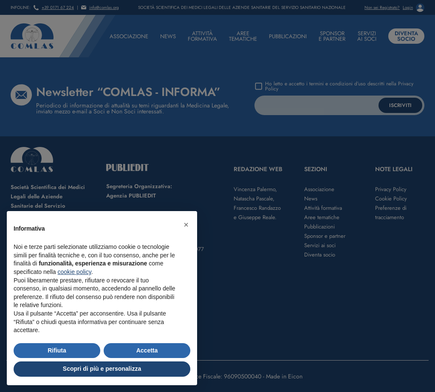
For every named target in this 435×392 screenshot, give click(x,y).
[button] (186, 224)
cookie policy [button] (74, 271)
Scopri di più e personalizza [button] (102, 368)
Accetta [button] (147, 350)
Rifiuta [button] (57, 350)
